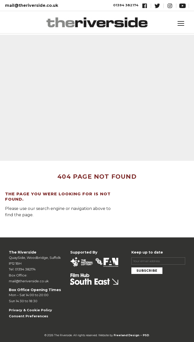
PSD (146, 335)
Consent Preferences (28, 316)
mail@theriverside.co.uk (31, 5)
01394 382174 (125, 5)
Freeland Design (126, 335)
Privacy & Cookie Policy (30, 310)
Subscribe (146, 270)
